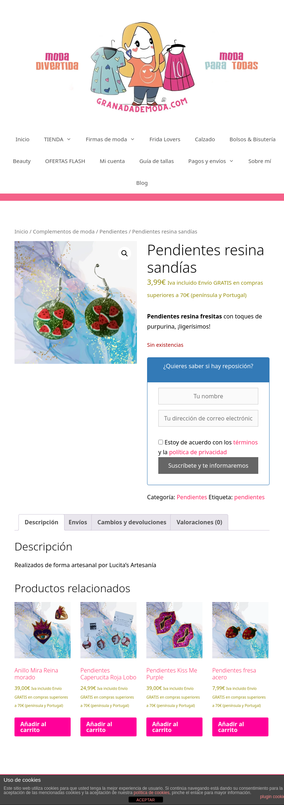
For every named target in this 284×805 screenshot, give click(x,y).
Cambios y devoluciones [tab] (132, 522)
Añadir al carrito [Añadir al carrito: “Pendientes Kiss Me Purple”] (165, 727)
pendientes (249, 497)
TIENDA (61, 139)
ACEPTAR (145, 800)
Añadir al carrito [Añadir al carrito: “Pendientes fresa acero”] (231, 727)
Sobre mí (259, 160)
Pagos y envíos (214, 161)
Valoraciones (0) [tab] (199, 522)
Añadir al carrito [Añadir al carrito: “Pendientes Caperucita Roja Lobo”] (99, 727)
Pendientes (113, 231)
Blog (142, 182)
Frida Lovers (165, 139)
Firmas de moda (114, 139)
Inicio (22, 139)
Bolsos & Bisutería (253, 139)
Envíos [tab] (77, 522)
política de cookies (152, 792)
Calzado (205, 139)
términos (245, 442)
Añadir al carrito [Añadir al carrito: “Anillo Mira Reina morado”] (33, 727)
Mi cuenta (112, 160)
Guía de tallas (156, 160)
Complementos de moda (64, 231)
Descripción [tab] (41, 522)
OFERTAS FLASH (65, 160)
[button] (124, 253)
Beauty (22, 160)
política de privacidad (198, 452)
